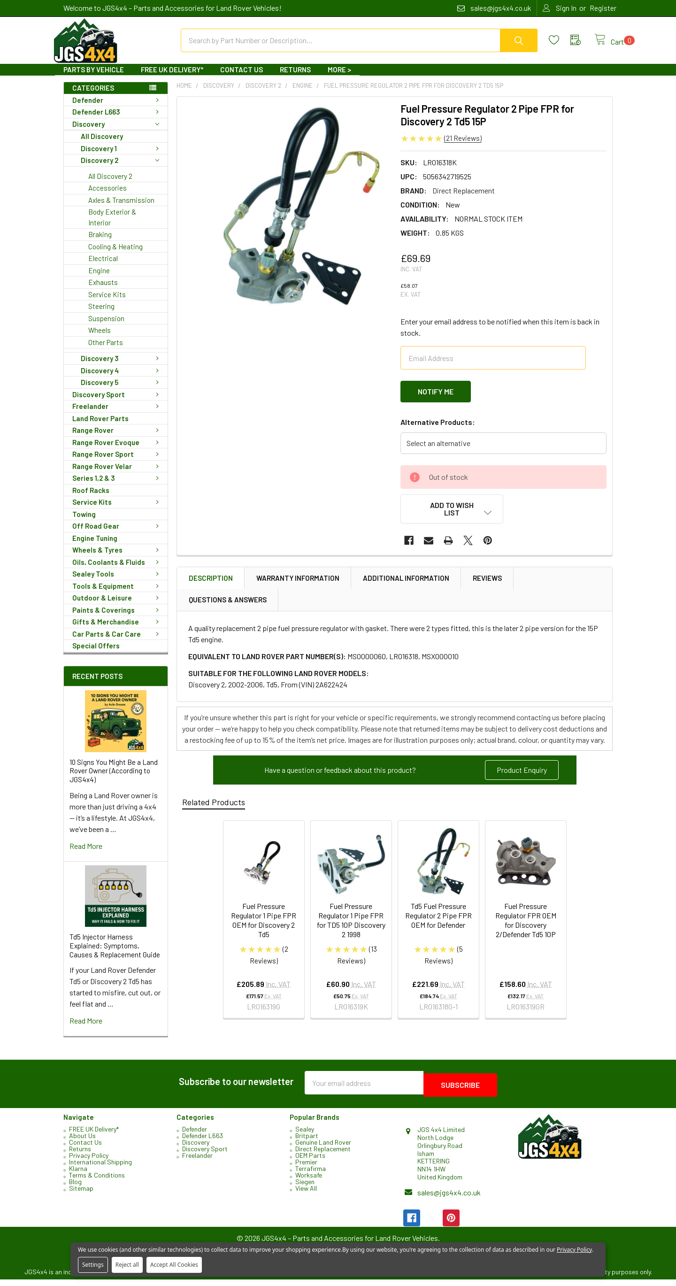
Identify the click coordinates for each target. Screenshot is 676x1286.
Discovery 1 (121, 157)
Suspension (106, 327)
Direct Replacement (323, 1155)
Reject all (127, 1265)
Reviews (487, 581)
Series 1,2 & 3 (117, 486)
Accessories (107, 196)
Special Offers (96, 654)
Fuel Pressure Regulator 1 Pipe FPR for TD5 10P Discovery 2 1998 (351, 923)
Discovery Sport (117, 403)
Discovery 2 (120, 168)
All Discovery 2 (110, 184)
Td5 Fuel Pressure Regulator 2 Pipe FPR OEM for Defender (438, 918)
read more (85, 854)
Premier (306, 1168)
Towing (84, 522)
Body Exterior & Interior (112, 225)
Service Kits (107, 303)
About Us (82, 1142)
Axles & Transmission (121, 208)
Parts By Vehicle (93, 78)
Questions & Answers (228, 603)
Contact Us (241, 78)
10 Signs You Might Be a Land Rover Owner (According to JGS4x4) (113, 779)
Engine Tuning (94, 546)
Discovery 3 (121, 366)
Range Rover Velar (117, 474)
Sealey (304, 1136)
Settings (93, 1265)
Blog (75, 1188)
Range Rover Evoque (117, 451)
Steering (101, 314)
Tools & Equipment (117, 594)
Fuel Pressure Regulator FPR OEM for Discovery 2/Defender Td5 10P (525, 923)
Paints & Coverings (117, 618)
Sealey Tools (117, 582)
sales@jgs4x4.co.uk (449, 1198)
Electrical (103, 266)
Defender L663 (117, 120)
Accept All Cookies (174, 1265)
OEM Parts (310, 1162)
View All (306, 1195)
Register (603, 8)
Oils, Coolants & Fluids (117, 570)
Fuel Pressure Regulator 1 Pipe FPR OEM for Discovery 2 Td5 (263, 923)
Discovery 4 (121, 379)
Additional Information (406, 581)
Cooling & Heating (115, 255)
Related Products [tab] (213, 805)
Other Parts (105, 351)
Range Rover (117, 438)
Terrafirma (310, 1175)
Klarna (78, 1175)
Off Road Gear (117, 534)
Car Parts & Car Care (117, 642)
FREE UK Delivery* (172, 78)
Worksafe (308, 1182)
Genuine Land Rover (323, 1149)
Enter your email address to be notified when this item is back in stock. (499, 335)
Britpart (306, 1142)
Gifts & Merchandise (117, 630)
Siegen (305, 1188)
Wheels (99, 338)
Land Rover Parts (100, 427)
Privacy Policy (88, 1162)
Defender (117, 108)
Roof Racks (90, 498)
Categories (93, 96)
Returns (295, 78)
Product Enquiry (522, 773)
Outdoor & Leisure (117, 606)
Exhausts (103, 290)
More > (339, 78)
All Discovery (102, 144)
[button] (522, 773)
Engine (99, 279)
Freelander (117, 414)
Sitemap (81, 1195)
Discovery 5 (121, 390)
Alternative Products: (437, 427)
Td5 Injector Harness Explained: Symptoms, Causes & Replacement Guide (114, 954)
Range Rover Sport (117, 462)
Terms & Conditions (97, 1182)
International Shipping (100, 1168)
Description (211, 581)
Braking (100, 243)
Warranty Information (297, 581)
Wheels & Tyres (117, 558)
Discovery (115, 132)
